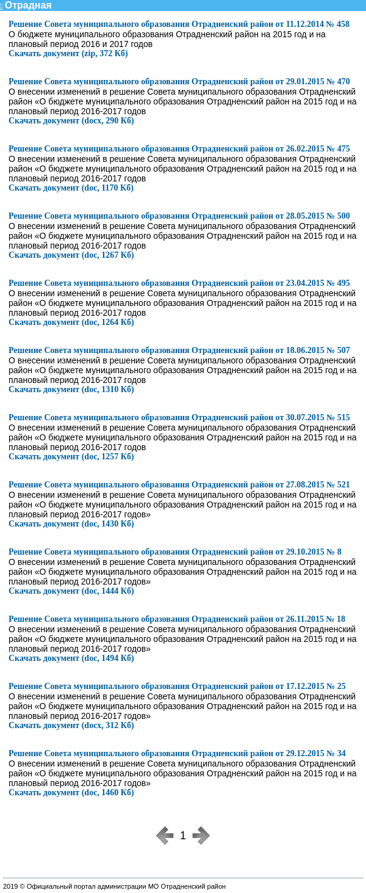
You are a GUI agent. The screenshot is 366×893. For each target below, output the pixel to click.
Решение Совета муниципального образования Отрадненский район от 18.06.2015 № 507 (179, 350)
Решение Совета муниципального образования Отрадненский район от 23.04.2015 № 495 (179, 283)
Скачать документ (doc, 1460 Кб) (71, 792)
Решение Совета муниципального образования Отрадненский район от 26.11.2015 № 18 (177, 619)
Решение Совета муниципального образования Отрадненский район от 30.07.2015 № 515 (179, 417)
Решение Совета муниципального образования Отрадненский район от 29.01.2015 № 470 (179, 81)
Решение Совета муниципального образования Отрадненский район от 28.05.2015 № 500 (179, 216)
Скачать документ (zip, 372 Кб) (68, 53)
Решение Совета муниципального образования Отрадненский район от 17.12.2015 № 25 (177, 686)
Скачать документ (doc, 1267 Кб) (71, 255)
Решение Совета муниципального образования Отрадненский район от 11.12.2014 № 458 (179, 24)
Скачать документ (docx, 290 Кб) (71, 120)
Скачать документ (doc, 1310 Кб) (71, 389)
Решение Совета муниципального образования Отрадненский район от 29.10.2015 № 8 (175, 551)
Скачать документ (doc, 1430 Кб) (71, 523)
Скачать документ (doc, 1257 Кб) (71, 456)
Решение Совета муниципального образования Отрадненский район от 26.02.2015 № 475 (179, 148)
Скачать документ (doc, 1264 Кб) (71, 322)
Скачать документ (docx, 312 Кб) (71, 725)
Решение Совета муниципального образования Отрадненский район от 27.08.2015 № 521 (179, 484)
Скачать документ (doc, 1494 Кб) (71, 658)
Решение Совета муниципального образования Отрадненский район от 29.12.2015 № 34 (177, 753)
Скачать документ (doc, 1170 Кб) (71, 187)
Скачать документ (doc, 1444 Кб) (71, 591)
